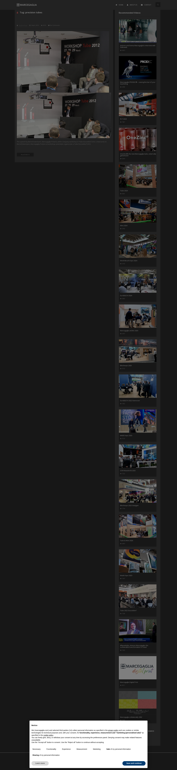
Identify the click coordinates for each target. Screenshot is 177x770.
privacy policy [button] (113, 730)
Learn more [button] (40, 763)
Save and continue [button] (134, 763)
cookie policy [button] (48, 735)
